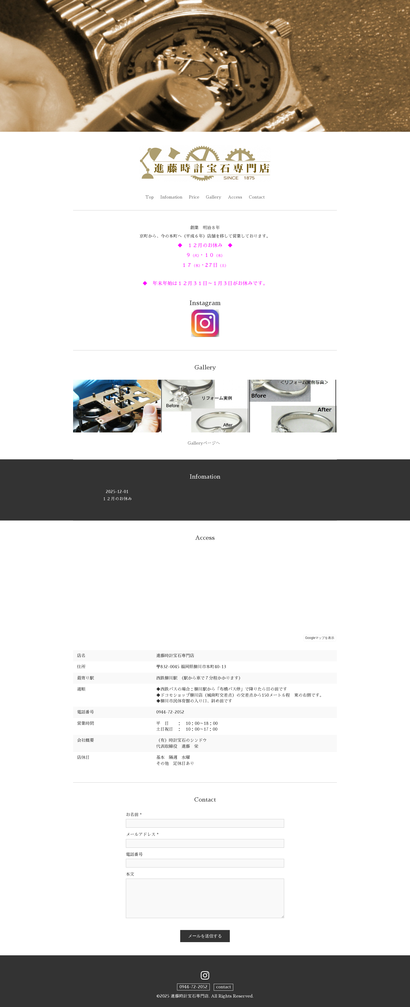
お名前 (134, 815)
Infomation (171, 197)
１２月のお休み (117, 495)
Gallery (214, 197)
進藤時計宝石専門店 (190, 996)
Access (235, 197)
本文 (130, 875)
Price (194, 197)
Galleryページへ (205, 443)
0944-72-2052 (193, 987)
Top (149, 197)
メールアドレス (142, 835)
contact (223, 987)
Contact (257, 197)
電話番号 (134, 854)
